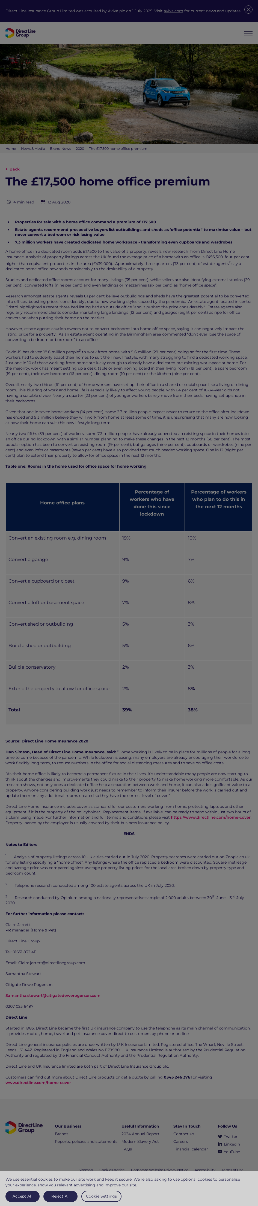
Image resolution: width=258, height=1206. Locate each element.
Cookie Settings (101, 1198)
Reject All (60, 1198)
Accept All (22, 1198)
